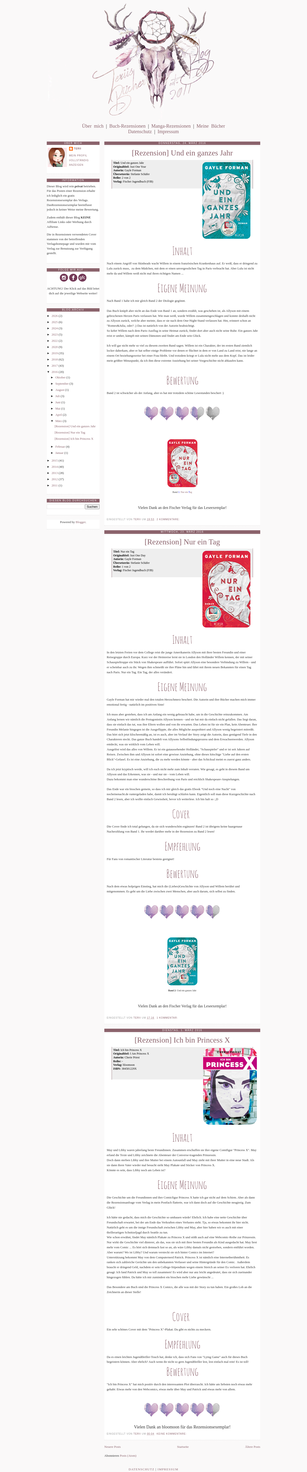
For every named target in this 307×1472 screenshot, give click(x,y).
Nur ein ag (186, 492)
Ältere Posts (252, 1447)
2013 (55, 473)
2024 (55, 328)
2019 (55, 353)
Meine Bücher (210, 126)
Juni (58, 402)
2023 (55, 334)
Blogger (80, 522)
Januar (59, 453)
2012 (55, 479)
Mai (58, 408)
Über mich (93, 126)
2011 (55, 485)
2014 (55, 466)
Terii (77, 148)
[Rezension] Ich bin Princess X (182, 1040)
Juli (58, 396)
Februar (60, 446)
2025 (55, 322)
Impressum (168, 131)
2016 (55, 372)
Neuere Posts (112, 1447)
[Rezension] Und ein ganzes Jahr (182, 153)
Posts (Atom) (128, 1455)
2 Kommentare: (169, 519)
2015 (55, 460)
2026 (55, 316)
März (59, 421)
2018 (55, 359)
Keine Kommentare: (172, 1433)
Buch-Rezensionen (127, 126)
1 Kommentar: (168, 1017)
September (62, 383)
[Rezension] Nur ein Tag (182, 542)
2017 (55, 365)
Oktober (60, 377)
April (59, 414)
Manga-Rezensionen (171, 126)
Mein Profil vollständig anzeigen (79, 160)
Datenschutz (140, 131)
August (60, 390)
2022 (55, 340)
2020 (55, 347)
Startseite (183, 1447)
